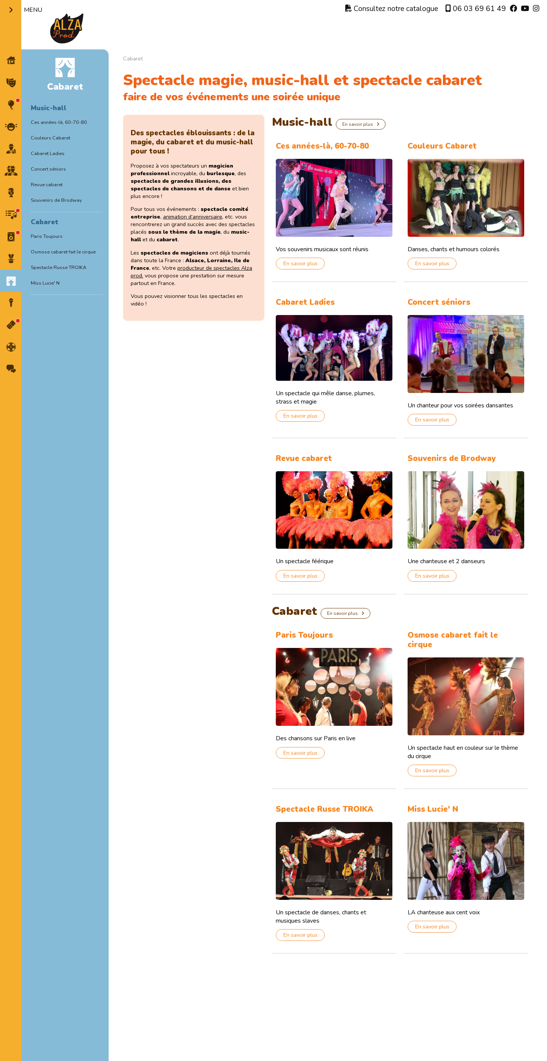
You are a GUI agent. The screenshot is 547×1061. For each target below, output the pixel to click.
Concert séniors (48, 169)
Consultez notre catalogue (391, 9)
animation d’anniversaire (192, 216)
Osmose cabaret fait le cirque (63, 252)
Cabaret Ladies (48, 153)
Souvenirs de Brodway (56, 200)
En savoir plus (357, 124)
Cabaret (44, 221)
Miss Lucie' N (45, 283)
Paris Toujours (47, 236)
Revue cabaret (47, 184)
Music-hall (48, 107)
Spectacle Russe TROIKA (58, 267)
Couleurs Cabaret (50, 138)
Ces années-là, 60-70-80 (59, 122)
